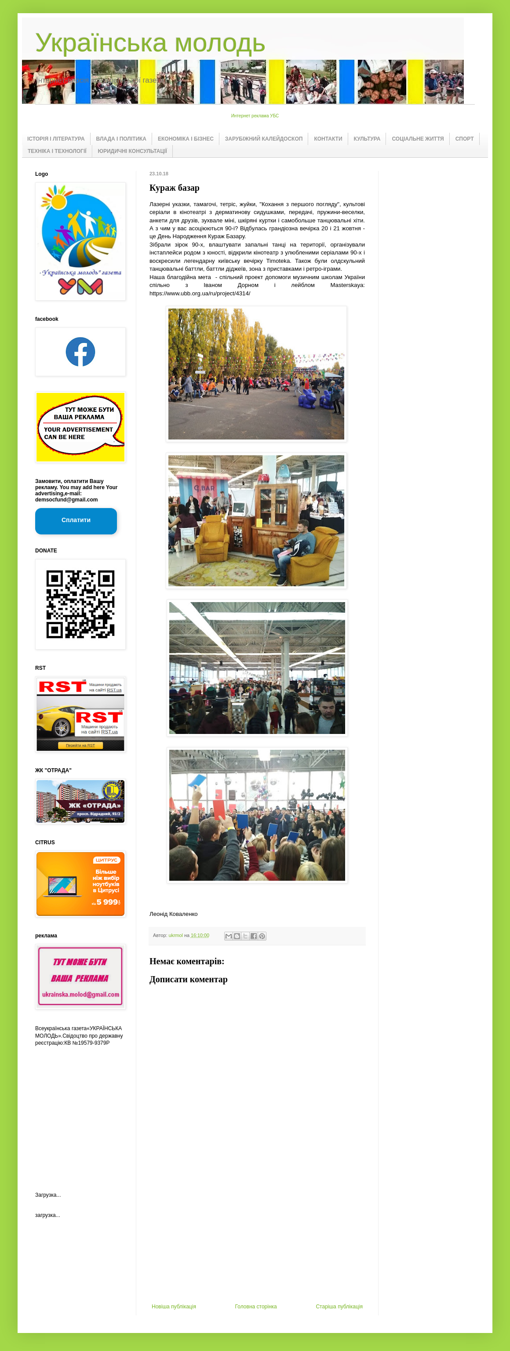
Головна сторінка (256, 1307)
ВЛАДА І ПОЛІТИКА (121, 139)
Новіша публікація (174, 1307)
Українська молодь (150, 42)
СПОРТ (464, 139)
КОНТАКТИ (328, 139)
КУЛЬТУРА (367, 139)
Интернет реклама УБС (255, 115)
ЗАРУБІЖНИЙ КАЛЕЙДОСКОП (264, 139)
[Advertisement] (257, 1238)
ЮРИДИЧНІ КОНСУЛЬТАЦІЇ (132, 151)
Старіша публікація (339, 1307)
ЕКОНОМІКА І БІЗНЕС (186, 139)
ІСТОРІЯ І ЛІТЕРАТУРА (56, 139)
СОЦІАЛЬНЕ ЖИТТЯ (418, 139)
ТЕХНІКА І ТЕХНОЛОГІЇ (57, 151)
